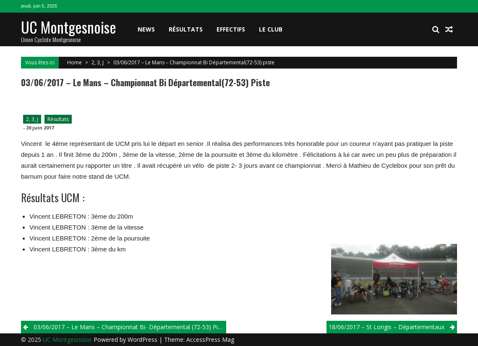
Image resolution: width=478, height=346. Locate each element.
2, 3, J (97, 62)
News (146, 29)
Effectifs (231, 29)
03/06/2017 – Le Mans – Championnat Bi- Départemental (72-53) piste (130, 327)
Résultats (186, 29)
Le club (270, 29)
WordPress (143, 339)
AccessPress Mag (210, 339)
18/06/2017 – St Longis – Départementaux (386, 327)
